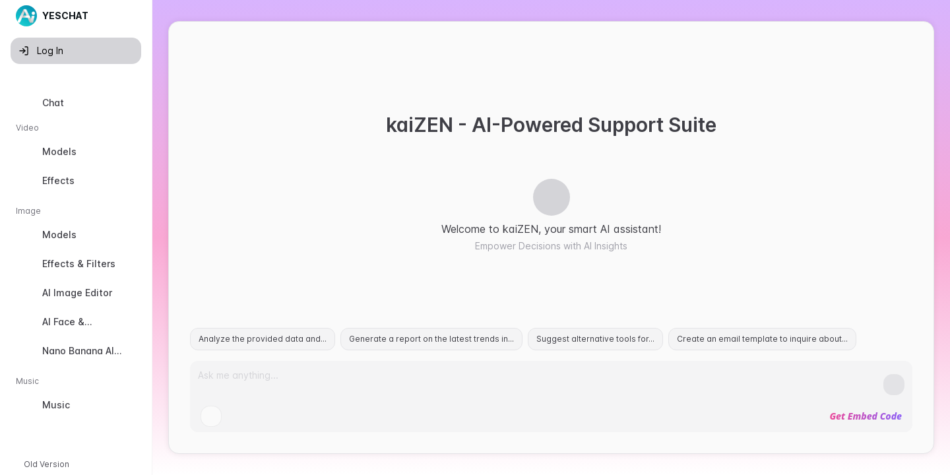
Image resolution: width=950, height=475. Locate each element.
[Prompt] (540, 380)
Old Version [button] (46, 464)
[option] (76, 102)
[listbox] (76, 256)
